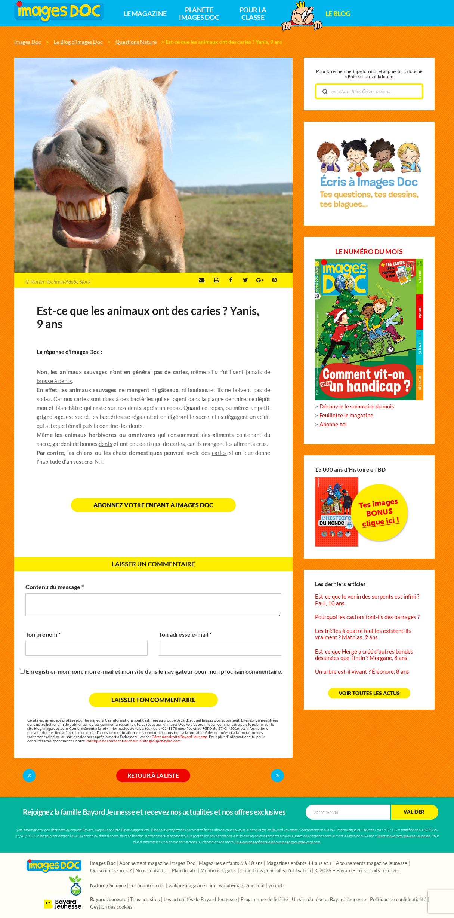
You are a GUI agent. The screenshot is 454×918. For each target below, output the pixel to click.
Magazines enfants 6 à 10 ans (231, 863)
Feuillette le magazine (346, 415)
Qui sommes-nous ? (111, 870)
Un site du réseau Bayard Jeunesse (329, 899)
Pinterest (274, 280)
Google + (259, 280)
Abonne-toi (333, 424)
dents (105, 444)
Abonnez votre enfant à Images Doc (153, 505)
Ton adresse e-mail (185, 634)
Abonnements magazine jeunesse (371, 863)
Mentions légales (218, 870)
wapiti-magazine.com (242, 885)
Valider (414, 812)
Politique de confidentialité (398, 899)
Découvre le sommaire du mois (356, 406)
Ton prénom (43, 634)
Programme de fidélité (264, 899)
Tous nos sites (145, 899)
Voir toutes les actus (369, 693)
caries (219, 453)
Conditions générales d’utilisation (275, 870)
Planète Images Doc (199, 13)
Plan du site (184, 870)
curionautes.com (147, 885)
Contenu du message (54, 587)
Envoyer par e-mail (201, 280)
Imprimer (216, 280)
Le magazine (145, 14)
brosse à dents (54, 381)
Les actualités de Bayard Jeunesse (200, 899)
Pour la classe (253, 13)
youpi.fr (276, 885)
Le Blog (337, 14)
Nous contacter (151, 870)
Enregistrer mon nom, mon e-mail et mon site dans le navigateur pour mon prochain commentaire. (154, 671)
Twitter (245, 280)
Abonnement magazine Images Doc (157, 863)
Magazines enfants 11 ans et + (299, 863)
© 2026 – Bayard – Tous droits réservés (357, 870)
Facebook (230, 280)
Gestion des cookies (111, 907)
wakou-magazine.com (192, 885)
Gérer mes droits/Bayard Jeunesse (179, 737)
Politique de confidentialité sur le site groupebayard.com (133, 741)
